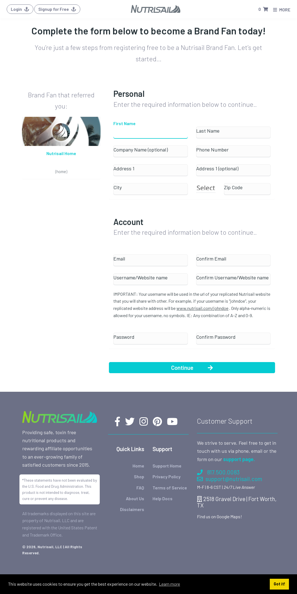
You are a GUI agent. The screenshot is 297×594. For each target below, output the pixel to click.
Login (20, 9)
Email (119, 259)
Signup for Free (57, 9)
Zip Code (233, 187)
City (117, 187)
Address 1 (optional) (217, 168)
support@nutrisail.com (229, 478)
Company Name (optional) (140, 150)
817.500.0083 (218, 472)
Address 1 (123, 168)
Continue (192, 367)
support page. (239, 459)
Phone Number (212, 150)
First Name (124, 123)
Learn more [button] (169, 584)
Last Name (207, 131)
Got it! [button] (279, 584)
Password (123, 337)
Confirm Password (216, 337)
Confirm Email (211, 259)
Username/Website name (140, 277)
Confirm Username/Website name (232, 277)
